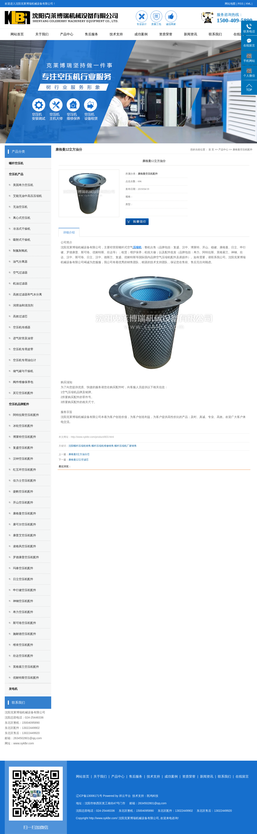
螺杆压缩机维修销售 (102, 445)
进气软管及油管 (23, 338)
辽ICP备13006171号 (89, 795)
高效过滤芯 (20, 316)
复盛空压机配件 (23, 447)
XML (248, 3)
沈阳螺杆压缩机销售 (80, 445)
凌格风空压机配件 (24, 546)
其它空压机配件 (23, 393)
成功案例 (141, 34)
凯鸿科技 (152, 795)
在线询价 (137, 221)
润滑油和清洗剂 (23, 305)
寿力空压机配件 (23, 612)
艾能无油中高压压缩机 (27, 195)
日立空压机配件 (23, 579)
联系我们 (215, 34)
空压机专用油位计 (24, 360)
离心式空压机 (21, 217)
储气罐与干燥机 (23, 371)
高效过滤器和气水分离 (27, 294)
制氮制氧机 (20, 250)
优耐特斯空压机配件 (26, 677)
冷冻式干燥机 (21, 228)
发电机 (13, 688)
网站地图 (230, 3)
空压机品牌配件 (19, 404)
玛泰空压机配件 (23, 568)
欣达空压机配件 (23, 655)
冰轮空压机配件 (23, 425)
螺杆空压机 (16, 163)
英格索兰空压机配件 (26, 666)
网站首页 (17, 34)
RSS (240, 3)
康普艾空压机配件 (24, 535)
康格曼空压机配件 (24, 513)
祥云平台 (125, 795)
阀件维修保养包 (23, 382)
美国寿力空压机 (23, 185)
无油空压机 (20, 206)
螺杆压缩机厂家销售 (125, 445)
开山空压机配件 (23, 502)
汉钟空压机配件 (23, 458)
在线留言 (240, 34)
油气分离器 (20, 261)
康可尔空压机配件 (24, 524)
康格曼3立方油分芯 (79, 454)
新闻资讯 (190, 34)
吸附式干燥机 (21, 239)
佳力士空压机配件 (24, 480)
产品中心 (66, 34)
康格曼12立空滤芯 (79, 459)
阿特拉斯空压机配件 (26, 414)
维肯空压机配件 (23, 644)
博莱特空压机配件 (24, 436)
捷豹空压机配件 (23, 491)
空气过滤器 (20, 272)
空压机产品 (16, 174)
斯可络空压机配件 (24, 623)
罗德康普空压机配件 (26, 557)
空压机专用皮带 (23, 349)
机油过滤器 (20, 283)
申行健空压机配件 (24, 590)
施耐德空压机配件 (24, 633)
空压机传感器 (21, 327)
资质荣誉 (165, 34)
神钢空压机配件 (23, 601)
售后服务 (91, 34)
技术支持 (116, 34)
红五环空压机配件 (24, 469)
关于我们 (42, 34)
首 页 (211, 149)
